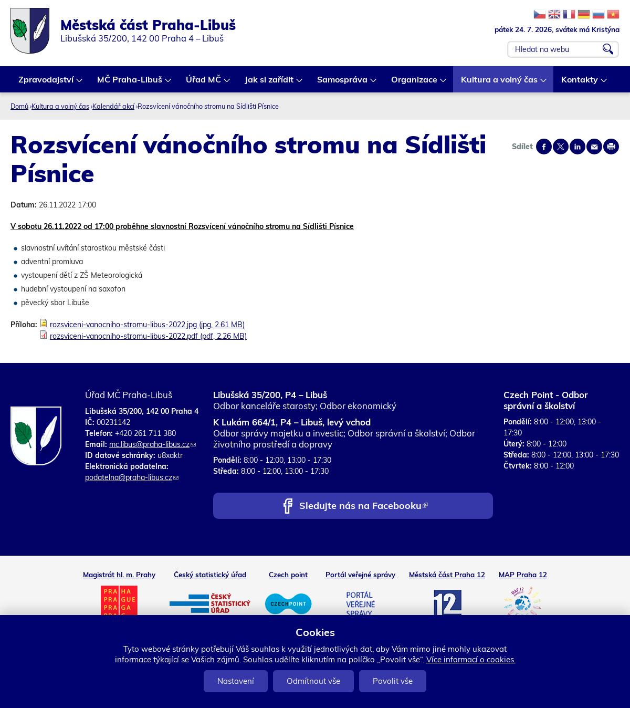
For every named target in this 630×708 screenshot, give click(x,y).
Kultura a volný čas (500, 83)
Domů (19, 106)
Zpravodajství (46, 83)
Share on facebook (544, 146)
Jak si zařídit (269, 83)
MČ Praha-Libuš (130, 83)
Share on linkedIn (577, 146)
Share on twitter (561, 146)
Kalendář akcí (113, 106)
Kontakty (580, 83)
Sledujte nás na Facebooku (363, 506)
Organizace (414, 83)
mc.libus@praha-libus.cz (152, 444)
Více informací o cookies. (471, 659)
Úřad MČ (204, 83)
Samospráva (342, 83)
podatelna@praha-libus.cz (131, 477)
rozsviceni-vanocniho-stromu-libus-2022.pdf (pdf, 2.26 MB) (148, 336)
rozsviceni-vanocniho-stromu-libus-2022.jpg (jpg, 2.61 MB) (147, 324)
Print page (611, 146)
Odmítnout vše (313, 681)
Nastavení (235, 681)
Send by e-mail (594, 146)
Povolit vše (393, 681)
